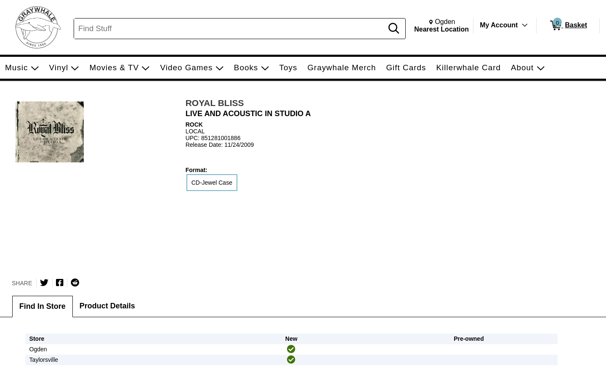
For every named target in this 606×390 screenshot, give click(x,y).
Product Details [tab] (107, 306)
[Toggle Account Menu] (525, 25)
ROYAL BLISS (215, 103)
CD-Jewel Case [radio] (211, 182)
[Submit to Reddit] (75, 283)
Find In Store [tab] (42, 306)
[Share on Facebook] (60, 283)
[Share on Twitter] (44, 283)
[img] (291, 349)
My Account (499, 25)
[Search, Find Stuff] (229, 29)
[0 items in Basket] (568, 25)
